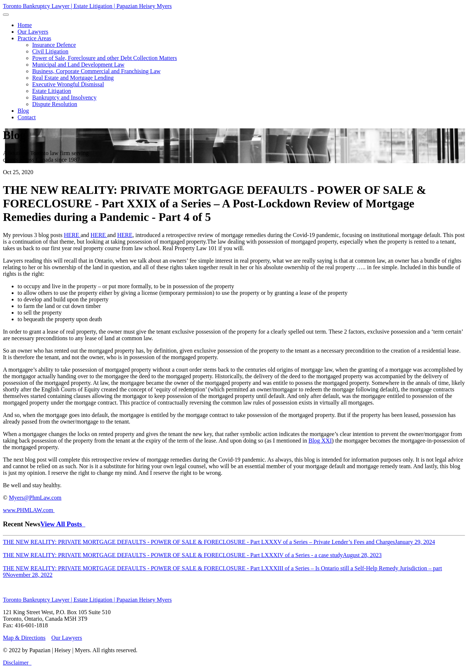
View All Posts (62, 524)
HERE (72, 235)
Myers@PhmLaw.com (35, 498)
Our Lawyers (66, 638)
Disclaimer (16, 662)
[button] (34, 38)
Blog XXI (320, 440)
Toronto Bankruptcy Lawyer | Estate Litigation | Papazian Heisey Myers (87, 6)
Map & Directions (24, 638)
